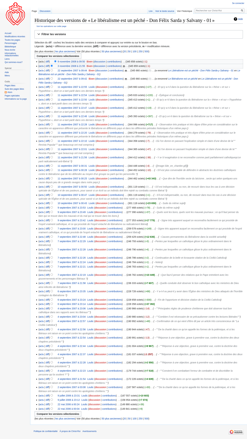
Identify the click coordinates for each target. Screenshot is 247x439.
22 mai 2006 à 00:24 (69, 404)
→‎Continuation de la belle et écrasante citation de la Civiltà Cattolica (189, 257)
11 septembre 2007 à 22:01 (72, 149)
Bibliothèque (10, 46)
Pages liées (10, 85)
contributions (114, 61)
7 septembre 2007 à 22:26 (72, 257)
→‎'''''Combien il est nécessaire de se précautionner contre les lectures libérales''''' (197, 316)
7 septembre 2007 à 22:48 (72, 236)
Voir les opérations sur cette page (51, 26)
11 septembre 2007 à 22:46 (72, 116)
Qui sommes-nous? (13, 62)
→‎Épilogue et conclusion (170, 95)
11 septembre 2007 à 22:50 (72, 99)
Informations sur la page (16, 99)
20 (124, 51)
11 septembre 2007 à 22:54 (72, 95)
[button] (138, 34)
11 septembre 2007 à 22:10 (72, 141)
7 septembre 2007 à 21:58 (72, 283)
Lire (151, 11)
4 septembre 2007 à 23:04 (72, 316)
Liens (7, 59)
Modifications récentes (15, 36)
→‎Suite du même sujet (172, 203)
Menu (7, 75)
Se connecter (238, 3)
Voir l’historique (184, 11)
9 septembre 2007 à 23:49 (72, 212)
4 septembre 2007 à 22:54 (72, 337)
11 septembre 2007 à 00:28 (72, 170)
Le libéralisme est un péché (182, 78)
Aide (240, 19)
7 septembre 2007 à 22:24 (72, 262)
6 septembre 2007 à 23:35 (72, 291)
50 (129, 51)
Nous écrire (10, 50)
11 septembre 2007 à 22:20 (72, 132)
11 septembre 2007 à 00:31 (72, 165)
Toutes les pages (12, 40)
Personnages (11, 43)
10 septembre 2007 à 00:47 (72, 195)
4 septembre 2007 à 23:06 (72, 308)
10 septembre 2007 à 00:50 (72, 186)
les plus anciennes (65, 51)
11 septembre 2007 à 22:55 (72, 87)
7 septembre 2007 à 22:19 (72, 275)
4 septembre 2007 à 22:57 (72, 321)
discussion (99, 61)
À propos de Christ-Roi (70, 431)
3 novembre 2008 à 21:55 (71, 66)
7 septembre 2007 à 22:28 (72, 249)
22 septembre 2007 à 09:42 (72, 78)
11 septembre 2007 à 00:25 (72, 178)
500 (146, 51)
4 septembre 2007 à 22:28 (72, 362)
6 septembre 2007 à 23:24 (72, 299)
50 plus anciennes (111, 51)
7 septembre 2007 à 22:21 (72, 266)
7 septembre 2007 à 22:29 (72, 241)
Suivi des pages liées (14, 89)
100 (135, 51)
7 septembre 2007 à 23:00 (72, 228)
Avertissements (90, 431)
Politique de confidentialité (45, 431)
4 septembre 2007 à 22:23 (72, 370)
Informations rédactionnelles (12, 54)
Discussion (45, 11)
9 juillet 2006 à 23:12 (69, 400)
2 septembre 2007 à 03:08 (72, 387)
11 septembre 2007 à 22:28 (72, 124)
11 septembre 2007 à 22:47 (72, 107)
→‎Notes (157, 262)
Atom (9, 92)
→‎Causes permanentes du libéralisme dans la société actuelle (192, 236)
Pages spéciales (12, 95)
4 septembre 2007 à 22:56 (72, 329)
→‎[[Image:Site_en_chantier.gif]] (170, 165)
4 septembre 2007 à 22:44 (72, 346)
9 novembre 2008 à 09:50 (71, 61)
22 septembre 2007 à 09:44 (72, 70)
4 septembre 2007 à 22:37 (72, 354)
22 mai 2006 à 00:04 (69, 408)
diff (47, 61)
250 (141, 51)
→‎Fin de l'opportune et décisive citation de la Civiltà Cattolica (188, 299)
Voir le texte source (164, 11)
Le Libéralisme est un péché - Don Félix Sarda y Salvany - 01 (201, 70)
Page (34, 11)
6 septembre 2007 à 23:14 (72, 304)
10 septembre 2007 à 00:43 (72, 203)
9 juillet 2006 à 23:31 (69, 395)
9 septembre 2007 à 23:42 (72, 220)
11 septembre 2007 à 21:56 (72, 157)
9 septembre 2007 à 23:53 (72, 207)
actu (41, 66)
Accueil (8, 33)
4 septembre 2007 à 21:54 (72, 379)
